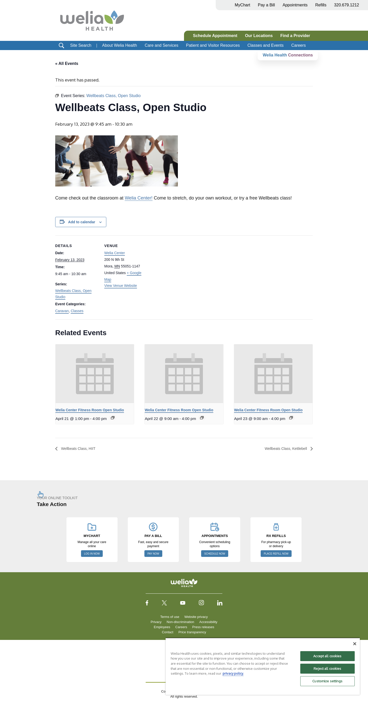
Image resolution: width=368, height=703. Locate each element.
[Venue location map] (180, 271)
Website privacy (196, 617)
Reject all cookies (327, 668)
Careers (298, 45)
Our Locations (259, 35)
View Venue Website (120, 286)
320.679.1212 (346, 5)
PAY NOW (153, 554)
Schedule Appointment (215, 35)
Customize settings (327, 681)
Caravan (62, 311)
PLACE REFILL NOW (276, 554)
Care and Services (161, 45)
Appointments (295, 5)
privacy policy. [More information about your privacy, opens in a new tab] (233, 673)
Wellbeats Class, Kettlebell (283, 448)
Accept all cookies (327, 656)
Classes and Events (265, 45)
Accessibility (208, 622)
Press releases (203, 627)
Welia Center (114, 253)
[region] (263, 666)
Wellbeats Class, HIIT (80, 448)
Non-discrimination (180, 622)
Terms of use (169, 617)
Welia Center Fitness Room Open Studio (89, 410)
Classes (77, 311)
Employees (162, 627)
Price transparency (192, 632)
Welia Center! (139, 198)
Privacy (156, 622)
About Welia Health (119, 45)
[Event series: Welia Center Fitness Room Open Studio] (112, 417)
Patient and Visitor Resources (213, 45)
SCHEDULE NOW (214, 554)
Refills (321, 5)
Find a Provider (295, 35)
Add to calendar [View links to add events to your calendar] (81, 222)
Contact (167, 632)
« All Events (66, 63)
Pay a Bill (266, 5)
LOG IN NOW (92, 554)
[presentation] (94, 373)
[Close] (354, 643)
